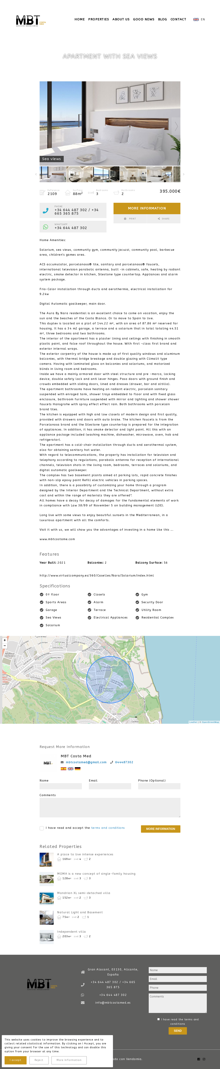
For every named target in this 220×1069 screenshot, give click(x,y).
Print (132, 219)
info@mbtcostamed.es (108, 3)
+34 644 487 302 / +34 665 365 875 (51, 3)
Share (166, 219)
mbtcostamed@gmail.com (86, 762)
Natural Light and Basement (80, 912)
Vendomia (134, 1059)
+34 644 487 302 (71, 228)
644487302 (124, 762)
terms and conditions (108, 828)
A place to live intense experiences (85, 854)
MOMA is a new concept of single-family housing (96, 873)
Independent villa (71, 931)
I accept (15, 1060)
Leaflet (193, 722)
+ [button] (5, 640)
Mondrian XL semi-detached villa (84, 893)
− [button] (5, 646)
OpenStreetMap (210, 722)
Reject (39, 1060)
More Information (69, 1060)
